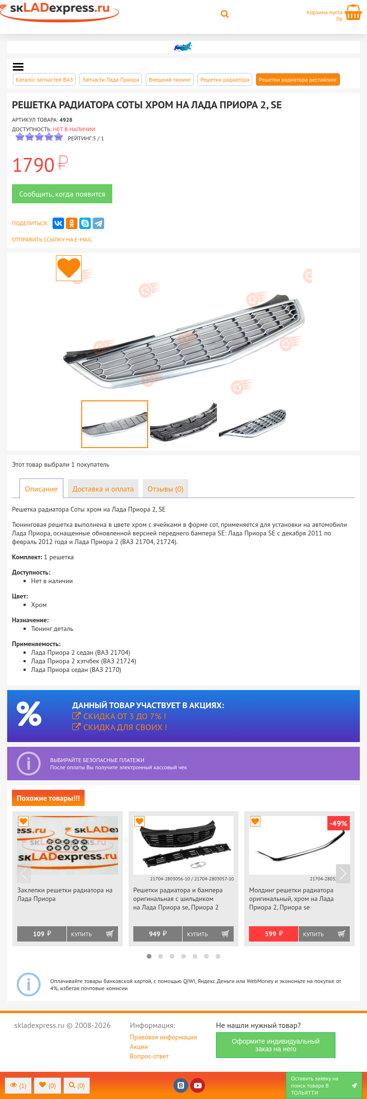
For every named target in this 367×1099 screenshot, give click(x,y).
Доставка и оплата (103, 488)
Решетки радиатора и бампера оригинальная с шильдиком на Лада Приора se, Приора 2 (178, 898)
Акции (139, 1046)
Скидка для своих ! (119, 727)
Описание (41, 488)
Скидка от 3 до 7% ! (119, 716)
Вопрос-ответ (149, 1056)
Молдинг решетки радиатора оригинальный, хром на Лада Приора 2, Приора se (291, 898)
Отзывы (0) (166, 488)
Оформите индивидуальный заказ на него (276, 1045)
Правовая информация (163, 1037)
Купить (81, 934)
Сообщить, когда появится (62, 194)
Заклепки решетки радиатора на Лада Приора (64, 894)
